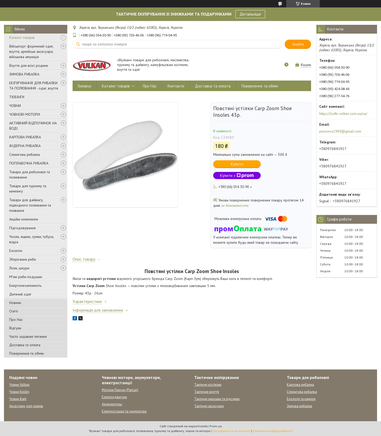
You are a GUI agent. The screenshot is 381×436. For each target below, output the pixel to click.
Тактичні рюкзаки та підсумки (217, 399)
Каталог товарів (22, 37)
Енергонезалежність (25, 285)
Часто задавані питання (28, 336)
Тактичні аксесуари (209, 406)
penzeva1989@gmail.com (340, 131)
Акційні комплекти (23, 219)
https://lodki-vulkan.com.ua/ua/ (343, 113)
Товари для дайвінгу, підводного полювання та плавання (30, 205)
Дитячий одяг (20, 294)
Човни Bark (17, 399)
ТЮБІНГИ (16, 97)
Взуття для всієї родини (28, 65)
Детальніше (250, 14)
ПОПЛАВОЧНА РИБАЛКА (28, 163)
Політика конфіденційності (273, 431)
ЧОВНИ (15, 105)
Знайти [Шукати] (298, 44)
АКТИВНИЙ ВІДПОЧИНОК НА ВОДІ (33, 126)
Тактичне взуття (206, 392)
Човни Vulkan (19, 384)
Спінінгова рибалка (24, 154)
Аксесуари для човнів (26, 406)
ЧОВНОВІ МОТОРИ (24, 114)
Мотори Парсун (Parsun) (120, 390)
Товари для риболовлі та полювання (29, 175)
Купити (237, 163)
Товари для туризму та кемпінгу (27, 189)
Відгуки (15, 328)
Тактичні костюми (207, 384)
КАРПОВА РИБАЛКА (25, 137)
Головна (84, 86)
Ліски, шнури (19, 268)
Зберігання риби (22, 259)
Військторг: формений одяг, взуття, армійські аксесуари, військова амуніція (31, 51)
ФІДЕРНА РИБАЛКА (25, 145)
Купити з (237, 175)
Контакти (176, 86)
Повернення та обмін (26, 353)
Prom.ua (215, 426)
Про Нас (16, 319)
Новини (15, 302)
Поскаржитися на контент (231, 431)
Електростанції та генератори (124, 411)
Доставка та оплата (24, 345)
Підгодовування (22, 228)
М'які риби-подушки (25, 276)
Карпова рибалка (300, 384)
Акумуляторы (112, 404)
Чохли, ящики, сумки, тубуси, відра (31, 239)
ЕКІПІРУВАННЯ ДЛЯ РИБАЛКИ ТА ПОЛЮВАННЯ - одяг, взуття (33, 86)
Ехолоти (15, 250)
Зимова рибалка (299, 406)
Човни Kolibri (19, 392)
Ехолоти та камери (301, 399)
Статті (13, 311)
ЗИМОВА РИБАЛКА (24, 74)
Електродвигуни (114, 397)
